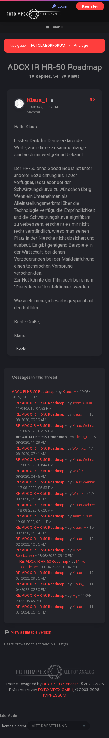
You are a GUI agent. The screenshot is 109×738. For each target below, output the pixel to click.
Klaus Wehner (83, 425)
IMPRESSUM (54, 695)
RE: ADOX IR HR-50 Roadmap (40, 403)
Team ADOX (82, 403)
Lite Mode (8, 716)
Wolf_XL (79, 448)
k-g (75, 595)
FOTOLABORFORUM (48, 45)
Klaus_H (38, 100)
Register (90, 6)
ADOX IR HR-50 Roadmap (33, 391)
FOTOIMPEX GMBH (55, 690)
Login (59, 6)
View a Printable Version (31, 632)
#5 (92, 99)
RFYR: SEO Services (60, 684)
